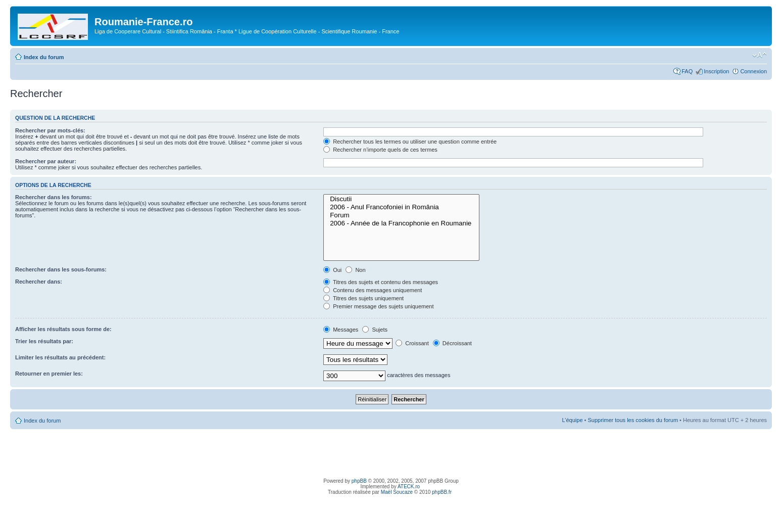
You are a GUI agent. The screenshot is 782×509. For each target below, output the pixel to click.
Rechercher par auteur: (45, 161)
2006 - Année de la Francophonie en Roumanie (401, 223)
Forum (401, 215)
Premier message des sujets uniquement (378, 306)
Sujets (374, 330)
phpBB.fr (442, 492)
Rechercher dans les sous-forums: (61, 269)
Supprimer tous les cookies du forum (633, 420)
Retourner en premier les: (49, 374)
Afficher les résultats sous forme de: (63, 329)
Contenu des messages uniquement (372, 290)
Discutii (401, 199)
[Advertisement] (391, 452)
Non (355, 270)
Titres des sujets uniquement (363, 298)
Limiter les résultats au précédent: (60, 357)
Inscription (716, 71)
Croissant (412, 343)
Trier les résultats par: (44, 341)
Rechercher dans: (38, 282)
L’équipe (572, 420)
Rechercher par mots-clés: (50, 130)
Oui (332, 270)
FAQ (687, 71)
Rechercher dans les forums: (53, 197)
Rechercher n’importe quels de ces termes (380, 150)
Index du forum (44, 57)
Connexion (753, 71)
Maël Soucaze (397, 492)
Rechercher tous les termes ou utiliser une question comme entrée (410, 141)
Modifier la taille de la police (759, 55)
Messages (340, 330)
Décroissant (452, 343)
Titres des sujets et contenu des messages (380, 282)
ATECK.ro (409, 486)
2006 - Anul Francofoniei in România (401, 207)
